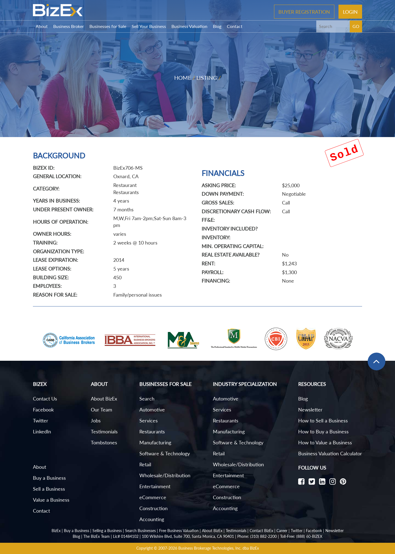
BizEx (56, 530)
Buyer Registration (304, 11)
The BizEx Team (96, 536)
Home (182, 77)
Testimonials (104, 431)
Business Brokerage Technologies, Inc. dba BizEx (218, 548)
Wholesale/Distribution (164, 475)
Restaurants (152, 431)
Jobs (96, 420)
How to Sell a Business (323, 420)
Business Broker (68, 26)
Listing (206, 77)
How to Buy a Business (323, 431)
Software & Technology (164, 453)
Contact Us (45, 399)
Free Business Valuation (179, 530)
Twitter (40, 420)
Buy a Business (49, 478)
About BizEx (104, 399)
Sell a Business (49, 489)
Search (146, 399)
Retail (145, 464)
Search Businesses (140, 530)
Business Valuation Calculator (330, 453)
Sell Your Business (149, 26)
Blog (217, 26)
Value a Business (51, 500)
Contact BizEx (261, 530)
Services (148, 420)
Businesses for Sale (107, 26)
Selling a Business (107, 530)
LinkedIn (42, 431)
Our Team (101, 410)
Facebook (43, 410)
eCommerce (152, 497)
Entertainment (154, 486)
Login (350, 11)
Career (281, 530)
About (42, 26)
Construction (153, 508)
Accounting (151, 519)
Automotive (152, 410)
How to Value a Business (325, 442)
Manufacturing (155, 442)
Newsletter (310, 410)
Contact (234, 26)
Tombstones (104, 442)
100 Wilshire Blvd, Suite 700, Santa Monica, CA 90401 (188, 536)
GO (355, 26)
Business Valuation (189, 26)
